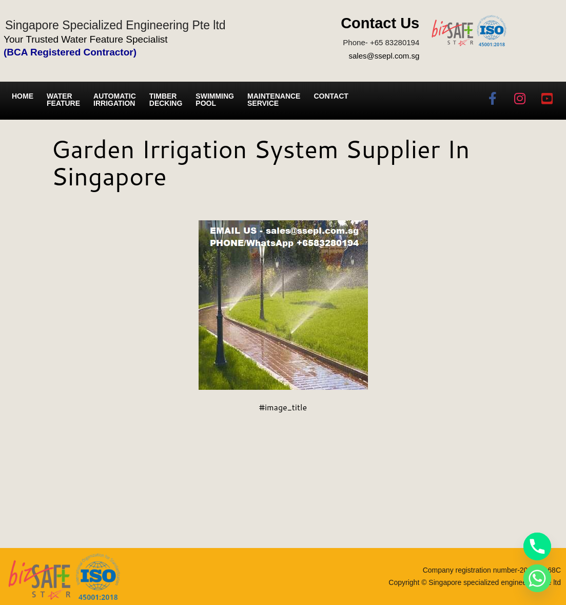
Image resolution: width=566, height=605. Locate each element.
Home (22, 96)
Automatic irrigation (114, 99)
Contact (331, 96)
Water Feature (63, 99)
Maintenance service (273, 99)
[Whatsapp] (537, 578)
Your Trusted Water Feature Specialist (86, 39)
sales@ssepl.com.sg (383, 55)
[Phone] (537, 546)
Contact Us (380, 23)
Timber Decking (166, 99)
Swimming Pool (215, 99)
